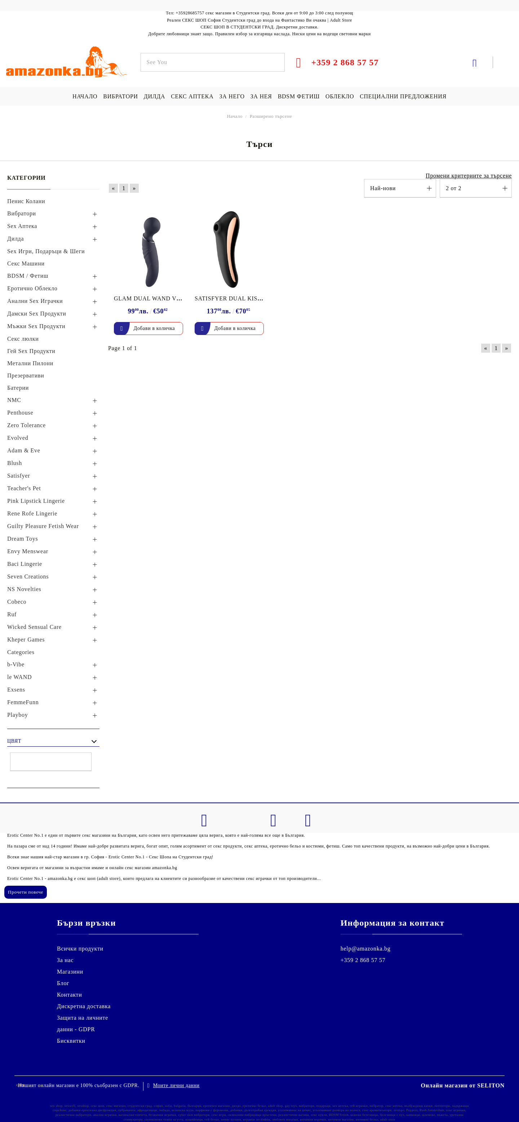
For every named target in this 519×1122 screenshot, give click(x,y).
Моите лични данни (176, 1085)
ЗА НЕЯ (261, 96)
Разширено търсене (271, 116)
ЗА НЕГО (231, 96)
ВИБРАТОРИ (120, 96)
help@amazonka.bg (366, 949)
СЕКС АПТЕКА (192, 96)
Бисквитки (71, 1041)
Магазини (70, 972)
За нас (65, 960)
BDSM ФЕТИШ (299, 96)
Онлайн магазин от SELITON (463, 1085)
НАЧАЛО (84, 96)
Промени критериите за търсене (469, 176)
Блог (63, 983)
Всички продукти (80, 949)
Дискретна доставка (84, 1006)
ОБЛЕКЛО (339, 96)
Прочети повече (25, 892)
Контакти (69, 995)
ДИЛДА (154, 96)
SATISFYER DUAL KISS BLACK (239, 298)
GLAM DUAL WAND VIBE (150, 298)
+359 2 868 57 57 (363, 960)
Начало (235, 116)
